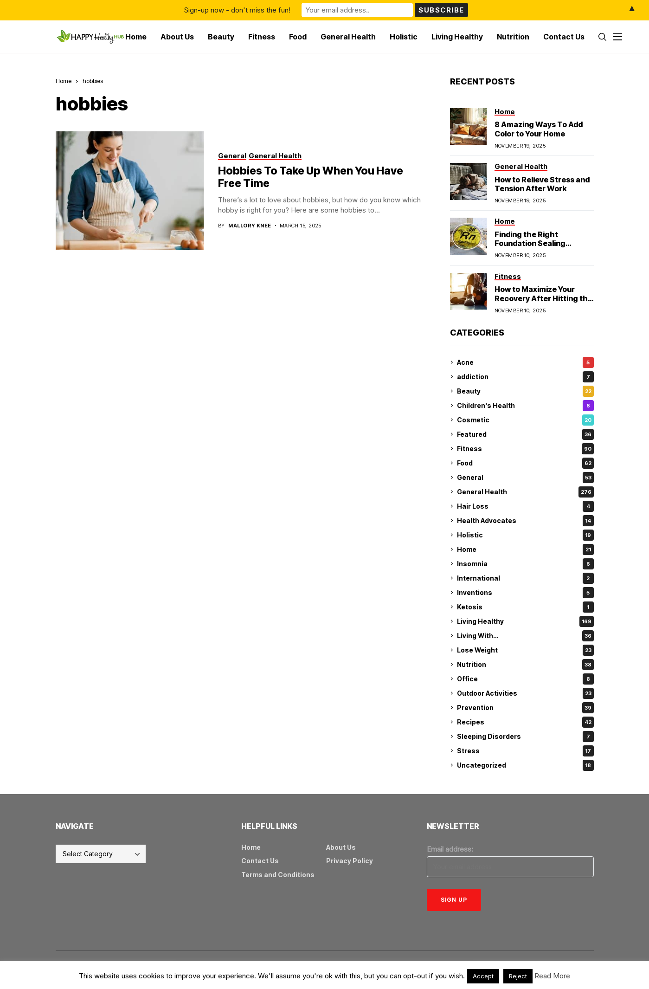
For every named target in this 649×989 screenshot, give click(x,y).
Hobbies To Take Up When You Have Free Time (310, 177)
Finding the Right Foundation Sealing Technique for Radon (533, 243)
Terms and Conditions (278, 875)
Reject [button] (518, 976)
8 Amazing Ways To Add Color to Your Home (539, 129)
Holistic (525, 535)
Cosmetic (525, 420)
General (525, 477)
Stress (525, 750)
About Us (341, 847)
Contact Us (260, 861)
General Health (525, 492)
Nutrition (525, 664)
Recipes (525, 722)
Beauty (525, 391)
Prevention (525, 707)
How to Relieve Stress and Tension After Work (542, 184)
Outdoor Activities (525, 693)
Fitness (525, 448)
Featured (525, 434)
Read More (552, 975)
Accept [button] (483, 976)
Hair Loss (525, 506)
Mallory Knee (249, 226)
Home (63, 80)
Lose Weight (525, 650)
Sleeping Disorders (525, 736)
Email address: (450, 849)
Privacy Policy (349, 861)
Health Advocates (525, 520)
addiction (525, 376)
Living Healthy (525, 621)
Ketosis (525, 607)
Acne (525, 362)
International (525, 578)
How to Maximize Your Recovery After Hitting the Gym (543, 297)
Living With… (525, 635)
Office (525, 679)
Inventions (525, 592)
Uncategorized (525, 765)
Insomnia (525, 563)
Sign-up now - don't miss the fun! (237, 10)
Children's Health (525, 405)
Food (525, 463)
